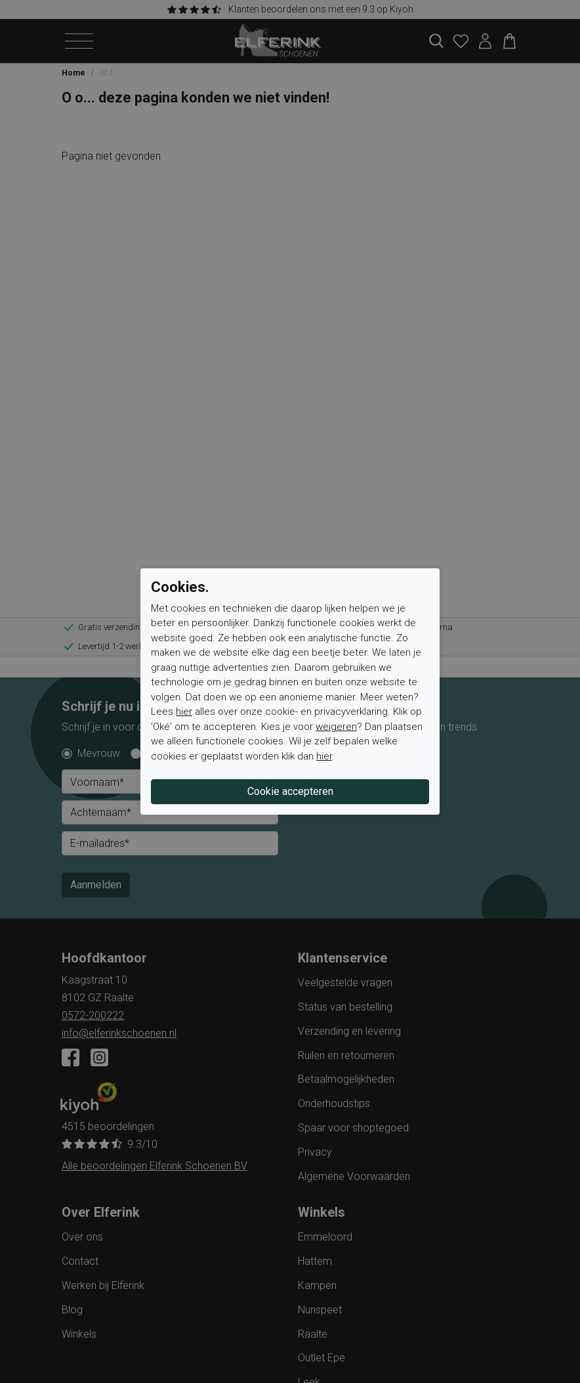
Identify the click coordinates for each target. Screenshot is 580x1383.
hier (184, 711)
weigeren (336, 727)
